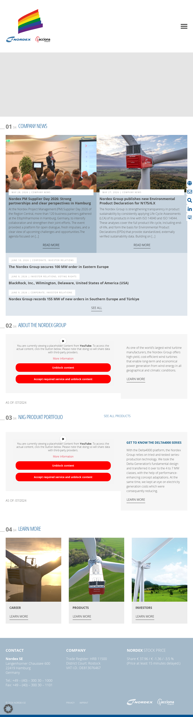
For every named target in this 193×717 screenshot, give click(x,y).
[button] (8, 708)
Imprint (84, 702)
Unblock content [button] (63, 367)
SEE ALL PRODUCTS (117, 416)
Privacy (70, 702)
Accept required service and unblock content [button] (63, 379)
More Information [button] (63, 358)
